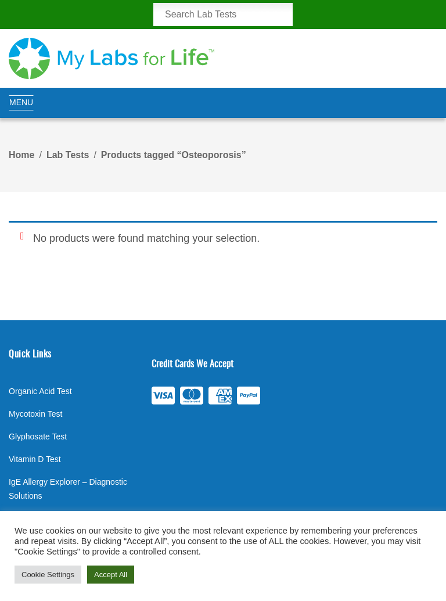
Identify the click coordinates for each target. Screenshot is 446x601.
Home (21, 155)
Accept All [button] (110, 574)
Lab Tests (67, 155)
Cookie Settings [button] (47, 574)
